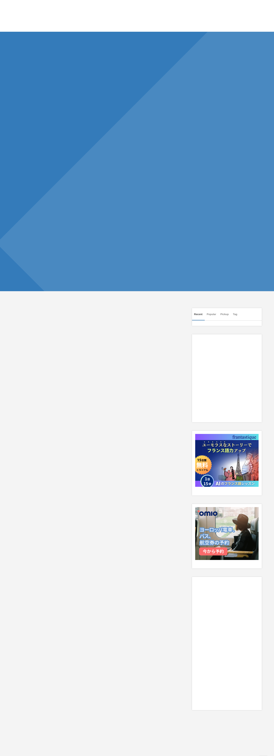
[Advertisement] (95, 401)
